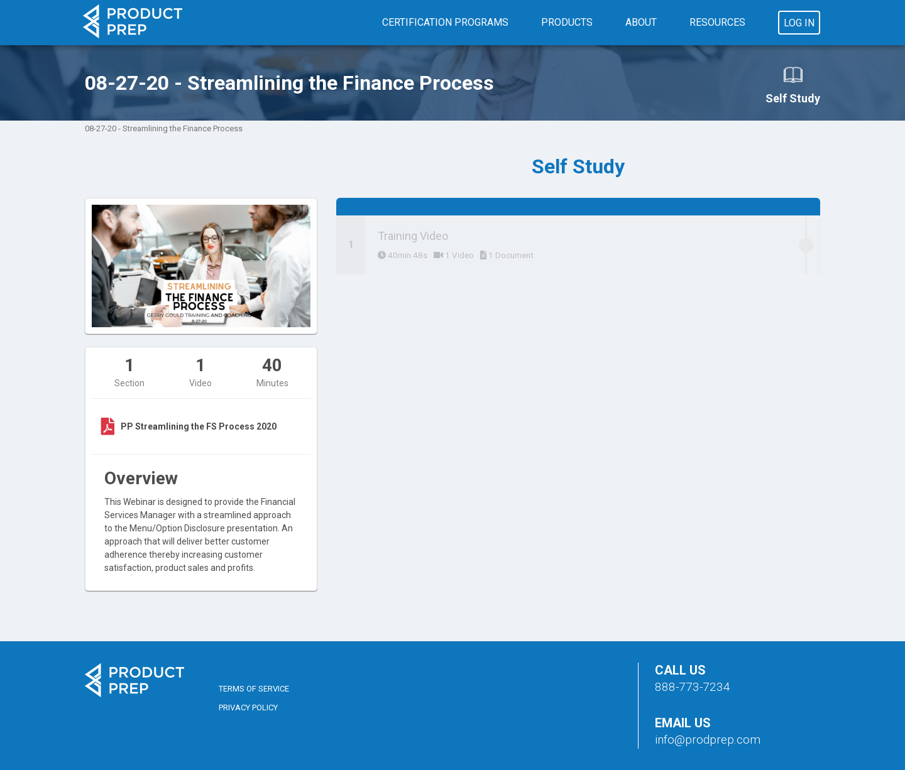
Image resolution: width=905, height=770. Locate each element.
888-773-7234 (692, 687)
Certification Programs (445, 22)
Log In (799, 23)
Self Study (792, 85)
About (641, 22)
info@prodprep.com (707, 739)
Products (567, 22)
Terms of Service (254, 688)
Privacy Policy (248, 707)
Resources (717, 22)
